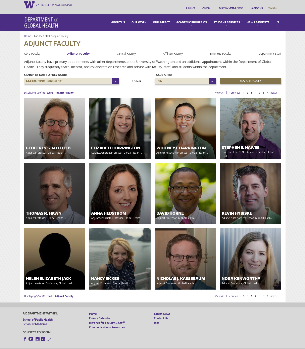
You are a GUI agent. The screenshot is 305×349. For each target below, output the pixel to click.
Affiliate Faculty (173, 48)
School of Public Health (38, 314)
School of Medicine (35, 318)
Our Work (139, 16)
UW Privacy (75, 345)
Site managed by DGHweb (116, 345)
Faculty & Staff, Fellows (229, 4)
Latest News (162, 308)
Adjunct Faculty (78, 48)
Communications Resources (107, 321)
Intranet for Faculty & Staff (106, 317)
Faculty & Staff (42, 30)
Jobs (156, 317)
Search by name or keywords (45, 69)
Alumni (205, 4)
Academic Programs (191, 16)
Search (278, 17)
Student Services (226, 16)
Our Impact (161, 16)
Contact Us (256, 4)
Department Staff (269, 48)
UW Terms (92, 345)
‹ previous (235, 87)
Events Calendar (99, 312)
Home (27, 30)
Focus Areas (163, 69)
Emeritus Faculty (220, 48)
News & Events (258, 16)
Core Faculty (32, 48)
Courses (189, 4)
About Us (118, 16)
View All (219, 87)
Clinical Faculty (126, 48)
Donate (272, 4)
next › (273, 87)
